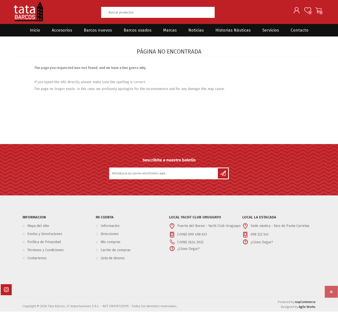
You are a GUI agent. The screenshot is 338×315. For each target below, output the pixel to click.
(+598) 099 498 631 (192, 238)
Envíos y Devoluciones (44, 237)
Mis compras (110, 245)
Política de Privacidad (44, 245)
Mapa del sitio (38, 229)
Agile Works (307, 310)
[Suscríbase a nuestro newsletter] (164, 177)
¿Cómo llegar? (188, 252)
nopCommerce (305, 305)
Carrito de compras (316, 12)
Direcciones (110, 237)
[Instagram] (6, 293)
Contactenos (37, 261)
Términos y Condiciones (45, 253)
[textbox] (157, 14)
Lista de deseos (113, 261)
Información (110, 229)
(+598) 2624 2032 (190, 246)
